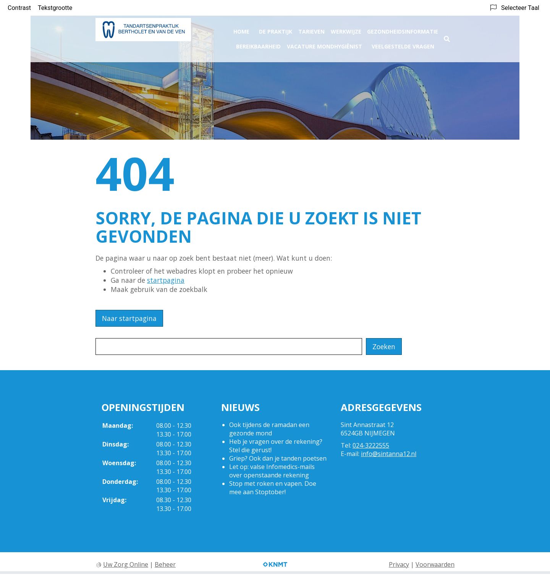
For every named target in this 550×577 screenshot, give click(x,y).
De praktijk (275, 29)
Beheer (165, 564)
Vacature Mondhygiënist (324, 44)
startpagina (165, 280)
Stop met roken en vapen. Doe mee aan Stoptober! (272, 487)
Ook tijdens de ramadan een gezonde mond (269, 429)
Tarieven (311, 29)
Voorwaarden (435, 564)
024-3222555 (371, 445)
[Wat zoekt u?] (228, 346)
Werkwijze (346, 29)
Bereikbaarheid (258, 44)
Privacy (399, 564)
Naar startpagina (129, 318)
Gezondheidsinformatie (402, 29)
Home (241, 29)
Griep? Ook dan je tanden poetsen (278, 458)
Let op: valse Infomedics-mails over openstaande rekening (272, 471)
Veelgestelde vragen (403, 44)
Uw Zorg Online (125, 564)
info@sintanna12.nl (388, 454)
